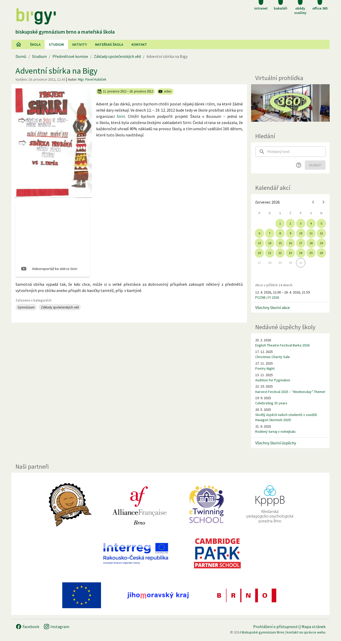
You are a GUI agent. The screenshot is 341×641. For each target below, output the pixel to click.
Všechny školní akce (272, 307)
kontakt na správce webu (306, 632)
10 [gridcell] (300, 233)
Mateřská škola (109, 44)
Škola (35, 44)
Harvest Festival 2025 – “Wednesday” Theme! (290, 391)
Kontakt (139, 44)
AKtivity (79, 44)
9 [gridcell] (290, 233)
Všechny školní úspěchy (275, 442)
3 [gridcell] (300, 223)
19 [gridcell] (321, 243)
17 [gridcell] (300, 243)
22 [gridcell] (280, 253)
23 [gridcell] (290, 253)
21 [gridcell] (269, 253)
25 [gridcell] (311, 253)
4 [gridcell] (311, 223)
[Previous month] (313, 202)
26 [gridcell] (321, 253)
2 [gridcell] (290, 223)
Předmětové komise (70, 56)
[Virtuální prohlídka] (290, 103)
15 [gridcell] (280, 243)
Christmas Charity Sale (272, 356)
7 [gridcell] (269, 233)
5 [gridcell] (321, 223)
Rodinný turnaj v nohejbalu (275, 431)
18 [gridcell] (311, 243)
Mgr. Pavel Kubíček (92, 79)
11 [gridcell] (311, 233)
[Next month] (323, 202)
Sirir (120, 116)
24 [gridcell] (300, 253)
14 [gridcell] (269, 243)
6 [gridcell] (259, 233)
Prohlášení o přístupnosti (276, 626)
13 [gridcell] (259, 243)
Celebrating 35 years (271, 403)
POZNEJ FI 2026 (267, 297)
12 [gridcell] (321, 233)
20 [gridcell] (259, 253)
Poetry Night (265, 368)
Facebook (27, 626)
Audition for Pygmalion (272, 380)
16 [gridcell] (290, 243)
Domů (21, 56)
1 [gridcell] (280, 223)
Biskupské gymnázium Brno (263, 632)
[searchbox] (296, 151)
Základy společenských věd (117, 56)
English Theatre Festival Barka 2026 (282, 345)
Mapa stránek (313, 626)
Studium (56, 44)
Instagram (56, 626)
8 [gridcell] (280, 233)
